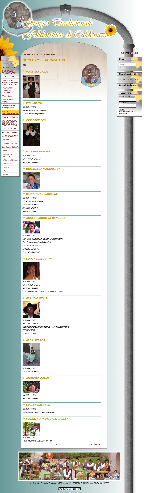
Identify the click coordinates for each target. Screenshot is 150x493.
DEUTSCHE (7, 164)
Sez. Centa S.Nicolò (10, 147)
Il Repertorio (7, 96)
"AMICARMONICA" (10, 136)
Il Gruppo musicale (10, 143)
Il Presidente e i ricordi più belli (8, 106)
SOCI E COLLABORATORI (10, 112)
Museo (4, 151)
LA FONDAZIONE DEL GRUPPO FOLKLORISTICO (9, 123)
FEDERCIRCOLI (9, 129)
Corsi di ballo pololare (7, 101)
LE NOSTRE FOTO (10, 64)
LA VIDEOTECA (8, 67)
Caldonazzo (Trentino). (7, 155)
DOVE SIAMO (8, 77)
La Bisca (5, 140)
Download (6, 167)
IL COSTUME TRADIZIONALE (8, 72)
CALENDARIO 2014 (128, 79)
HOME (27, 54)
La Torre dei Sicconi (10, 160)
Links (4, 171)
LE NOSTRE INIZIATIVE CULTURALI (7, 90)
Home (4, 60)
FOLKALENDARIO (10, 117)
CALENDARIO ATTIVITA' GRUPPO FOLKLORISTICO (10, 82)
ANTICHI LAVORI (9, 132)
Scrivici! (5, 175)
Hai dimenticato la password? (127, 112)
